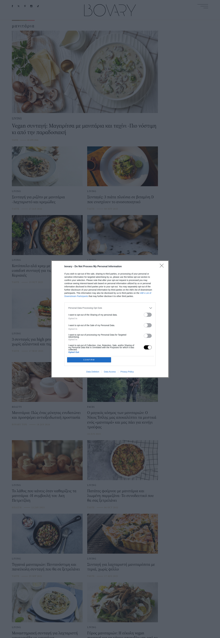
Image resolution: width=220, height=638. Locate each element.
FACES (91, 406)
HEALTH (92, 282)
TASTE (15, 139)
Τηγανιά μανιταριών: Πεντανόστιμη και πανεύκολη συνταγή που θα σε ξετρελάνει (46, 567)
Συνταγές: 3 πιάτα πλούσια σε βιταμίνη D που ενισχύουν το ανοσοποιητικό (120, 199)
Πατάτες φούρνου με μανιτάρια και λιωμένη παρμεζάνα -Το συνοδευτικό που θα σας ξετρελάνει (120, 495)
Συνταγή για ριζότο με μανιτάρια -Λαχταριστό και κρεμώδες (38, 199)
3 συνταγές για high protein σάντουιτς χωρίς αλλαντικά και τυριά (43, 341)
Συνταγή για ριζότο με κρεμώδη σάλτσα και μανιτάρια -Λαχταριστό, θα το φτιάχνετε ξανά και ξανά (122, 344)
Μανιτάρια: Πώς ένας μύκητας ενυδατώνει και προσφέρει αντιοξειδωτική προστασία (46, 415)
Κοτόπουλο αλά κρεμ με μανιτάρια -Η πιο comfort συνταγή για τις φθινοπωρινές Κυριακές (45, 270)
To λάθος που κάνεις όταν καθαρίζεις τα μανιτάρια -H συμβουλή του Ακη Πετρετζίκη (44, 495)
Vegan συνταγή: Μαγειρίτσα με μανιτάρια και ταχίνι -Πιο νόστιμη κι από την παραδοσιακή (84, 128)
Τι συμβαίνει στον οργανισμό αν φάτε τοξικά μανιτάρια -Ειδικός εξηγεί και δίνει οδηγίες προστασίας (121, 270)
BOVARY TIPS (19, 424)
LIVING (17, 118)
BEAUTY (17, 406)
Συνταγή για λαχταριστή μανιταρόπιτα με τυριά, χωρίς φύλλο (121, 567)
